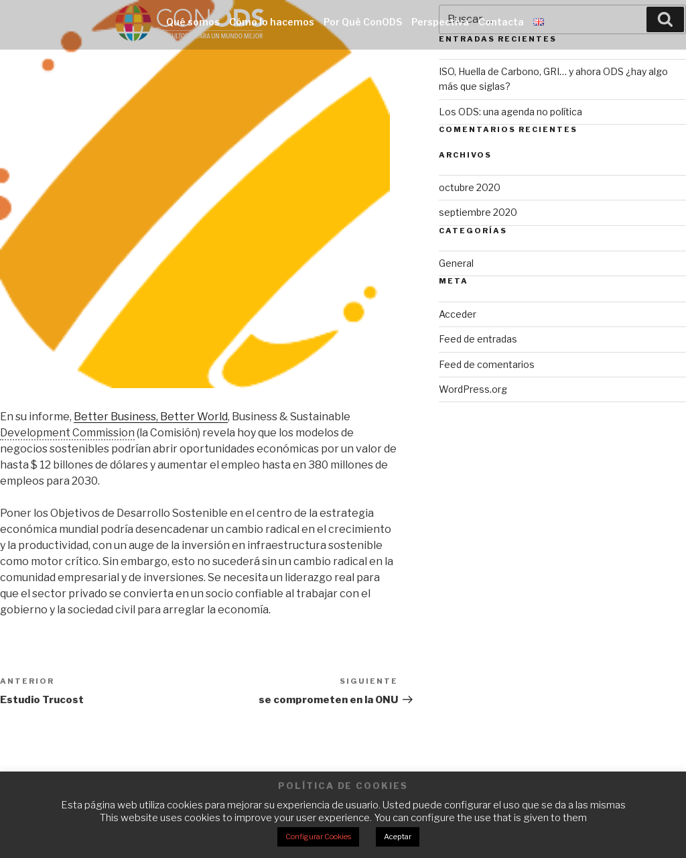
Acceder (457, 314)
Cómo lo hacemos (271, 21)
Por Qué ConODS (363, 21)
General (456, 263)
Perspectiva (440, 21)
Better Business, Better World (151, 416)
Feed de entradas (478, 339)
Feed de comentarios (487, 364)
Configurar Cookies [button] (318, 836)
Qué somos (193, 21)
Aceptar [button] (397, 836)
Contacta (501, 21)
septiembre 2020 (478, 212)
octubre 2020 (469, 187)
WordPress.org (473, 389)
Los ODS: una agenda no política (510, 111)
